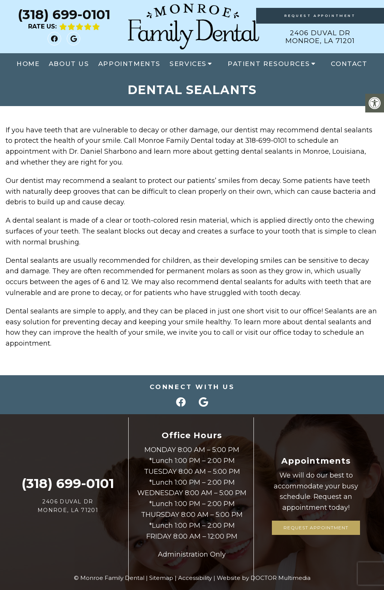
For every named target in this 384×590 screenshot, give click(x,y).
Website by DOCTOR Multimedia (263, 577)
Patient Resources (269, 63)
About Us (69, 63)
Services (188, 63)
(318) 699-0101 (64, 14)
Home (27, 63)
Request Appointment (320, 15)
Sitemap (161, 577)
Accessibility (195, 577)
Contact (349, 63)
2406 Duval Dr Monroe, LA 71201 (320, 37)
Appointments (129, 63)
